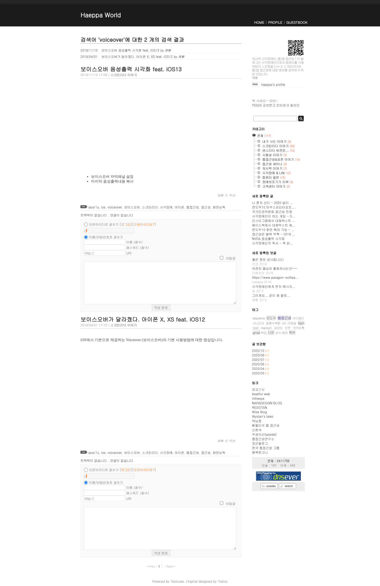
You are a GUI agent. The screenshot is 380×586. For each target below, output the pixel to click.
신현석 (257, 429)
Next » (171, 566)
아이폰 (179, 207)
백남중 (257, 420)
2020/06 (258, 364)
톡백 (292, 332)
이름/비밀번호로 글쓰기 (106, 237)
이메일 (292, 323)
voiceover (115, 207)
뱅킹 (285, 332)
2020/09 (258, 355)
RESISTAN (259, 407)
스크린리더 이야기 (124, 74)
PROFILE (275, 22)
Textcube (177, 581)
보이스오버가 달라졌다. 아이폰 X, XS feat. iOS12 (132, 56)
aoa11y (93, 207)
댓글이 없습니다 (121, 215)
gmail (256, 332)
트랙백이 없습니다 (94, 215)
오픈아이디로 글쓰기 (103, 224)
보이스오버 (132, 207)
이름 (134, 242)
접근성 (206, 207)
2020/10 (258, 350)
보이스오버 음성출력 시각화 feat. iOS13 (125, 50)
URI (128, 253)
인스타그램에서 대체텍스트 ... (273, 220)
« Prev (151, 566)
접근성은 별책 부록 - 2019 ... (273, 234)
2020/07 (258, 359)
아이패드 (298, 318)
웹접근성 (192, 207)
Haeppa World (100, 15)
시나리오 (258, 323)
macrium (266, 327)
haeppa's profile (273, 84)
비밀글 (230, 258)
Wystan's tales (262, 416)
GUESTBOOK (296, 22)
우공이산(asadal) (264, 434)
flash (301, 322)
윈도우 (271, 317)
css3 (255, 327)
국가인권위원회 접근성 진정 (272, 211)
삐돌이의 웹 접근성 (265, 425)
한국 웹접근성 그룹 (265, 447)
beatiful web (261, 394)
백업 (264, 332)
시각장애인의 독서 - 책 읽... (272, 243)
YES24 (257, 105)
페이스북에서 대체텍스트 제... (273, 225)
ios (103, 207)
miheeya (258, 398)
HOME (259, 22)
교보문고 (269, 105)
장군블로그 (260, 443)
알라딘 (295, 105)
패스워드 (137, 247)
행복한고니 (260, 452)
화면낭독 (219, 207)
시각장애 (166, 207)
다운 (271, 332)
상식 (278, 332)
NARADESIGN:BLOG (267, 403)
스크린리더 (150, 207)
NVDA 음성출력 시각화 (268, 238)
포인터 (278, 327)
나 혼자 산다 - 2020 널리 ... (272, 202)
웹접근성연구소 (263, 438)
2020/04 (258, 368)
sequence (259, 318)
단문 (288, 327)
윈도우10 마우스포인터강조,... (274, 207)
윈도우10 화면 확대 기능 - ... (273, 229)
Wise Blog (259, 412)
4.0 (284, 323)
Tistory (222, 581)
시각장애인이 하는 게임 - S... (273, 216)
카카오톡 (298, 327)
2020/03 (258, 373)
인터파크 (282, 105)
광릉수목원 (273, 323)
